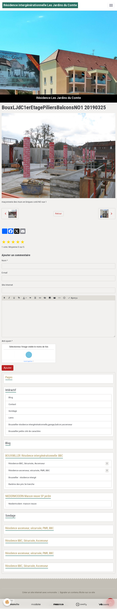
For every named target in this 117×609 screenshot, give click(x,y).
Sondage (13, 411)
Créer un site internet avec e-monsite (39, 592)
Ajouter (8, 367)
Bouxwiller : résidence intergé (22, 477)
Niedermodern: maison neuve (22, 504)
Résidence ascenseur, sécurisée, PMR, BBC (29, 470)
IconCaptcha (28, 361)
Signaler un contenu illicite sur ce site (77, 592)
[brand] (40, 5)
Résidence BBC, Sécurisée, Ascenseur (27, 463)
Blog (11, 397)
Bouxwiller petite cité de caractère (25, 431)
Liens (11, 418)
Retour (58, 213)
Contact (12, 404)
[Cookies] (7, 602)
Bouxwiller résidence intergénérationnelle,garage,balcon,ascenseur (40, 424)
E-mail (4, 273)
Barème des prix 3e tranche (21, 484)
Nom (4, 260)
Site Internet (7, 285)
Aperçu (72, 297)
